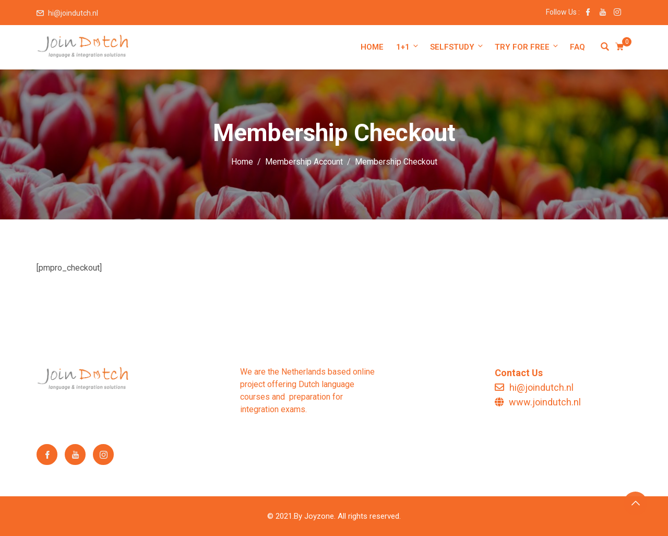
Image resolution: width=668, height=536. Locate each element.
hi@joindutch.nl (73, 13)
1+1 (408, 47)
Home (372, 47)
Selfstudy (457, 47)
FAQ (577, 47)
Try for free (527, 47)
